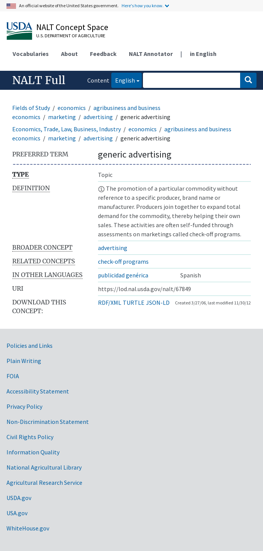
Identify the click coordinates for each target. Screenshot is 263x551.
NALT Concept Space (72, 27)
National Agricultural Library (44, 467)
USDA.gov (18, 498)
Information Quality (32, 452)
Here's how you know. (143, 5)
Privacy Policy (24, 406)
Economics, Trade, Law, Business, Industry (66, 129)
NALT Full (38, 80)
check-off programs (123, 261)
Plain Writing (23, 361)
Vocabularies (31, 53)
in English (203, 53)
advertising (98, 117)
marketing (62, 117)
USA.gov (16, 513)
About (69, 53)
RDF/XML (109, 302)
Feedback (103, 53)
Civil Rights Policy (29, 437)
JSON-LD (158, 302)
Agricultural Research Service (44, 482)
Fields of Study (31, 107)
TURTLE (133, 302)
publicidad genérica (123, 275)
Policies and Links (29, 345)
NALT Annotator (151, 53)
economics (72, 107)
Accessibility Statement (37, 391)
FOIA (12, 376)
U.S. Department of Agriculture (70, 35)
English (123, 79)
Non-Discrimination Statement (47, 421)
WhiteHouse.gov (27, 528)
